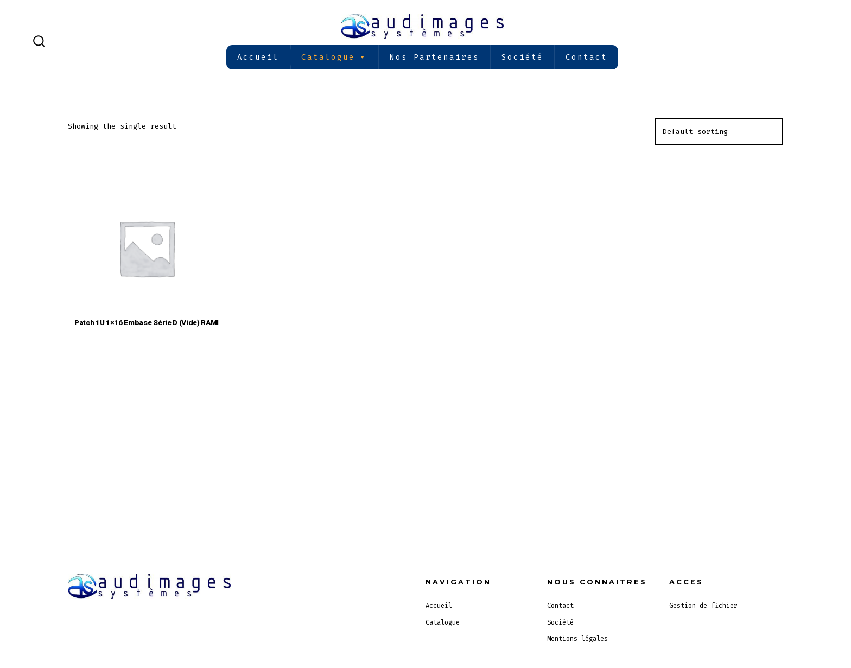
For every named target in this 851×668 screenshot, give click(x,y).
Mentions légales (577, 638)
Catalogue (334, 57)
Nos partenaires (434, 57)
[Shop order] (719, 131)
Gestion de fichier (703, 605)
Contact (586, 57)
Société (522, 57)
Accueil (258, 57)
